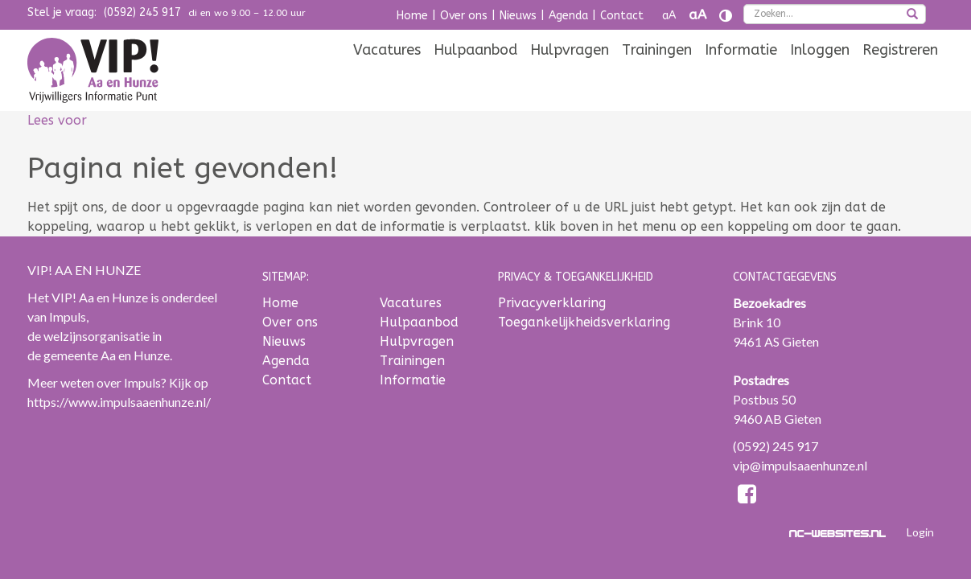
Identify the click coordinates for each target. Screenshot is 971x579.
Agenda (568, 16)
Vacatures (387, 74)
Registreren (900, 74)
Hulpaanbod (475, 74)
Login (920, 532)
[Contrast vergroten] (725, 15)
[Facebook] (747, 496)
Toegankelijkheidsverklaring (584, 322)
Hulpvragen (569, 74)
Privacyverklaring (552, 302)
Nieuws (518, 16)
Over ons (464, 16)
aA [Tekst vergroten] (697, 15)
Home (412, 16)
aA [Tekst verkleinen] (669, 16)
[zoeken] (912, 15)
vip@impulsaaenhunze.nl (800, 465)
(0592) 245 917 (142, 12)
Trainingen (657, 74)
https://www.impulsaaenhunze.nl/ (119, 401)
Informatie (741, 74)
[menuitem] (387, 74)
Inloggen (820, 74)
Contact (622, 16)
